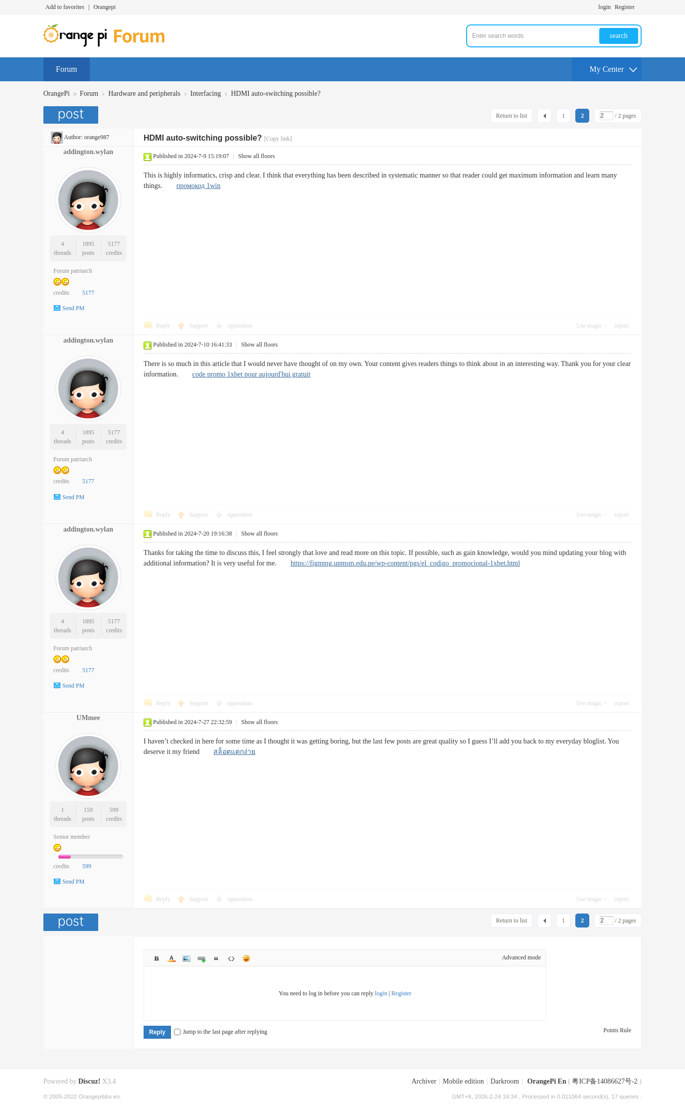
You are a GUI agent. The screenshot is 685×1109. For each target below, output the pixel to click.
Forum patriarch (72, 270)
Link (201, 958)
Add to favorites (64, 6)
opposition (240, 325)
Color (171, 958)
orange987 (97, 137)
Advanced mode (521, 957)
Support (199, 325)
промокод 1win (198, 185)
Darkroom (505, 1081)
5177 (114, 243)
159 (88, 809)
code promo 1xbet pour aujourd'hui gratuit (251, 374)
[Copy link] (278, 138)
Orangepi (104, 6)
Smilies (246, 958)
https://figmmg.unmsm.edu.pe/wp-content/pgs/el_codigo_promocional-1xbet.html (405, 563)
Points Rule (617, 1030)
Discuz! (89, 1081)
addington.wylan (88, 152)
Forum (66, 69)
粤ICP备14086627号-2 (604, 1081)
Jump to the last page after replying (220, 1031)
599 (114, 809)
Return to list (511, 115)
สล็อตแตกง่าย (234, 751)
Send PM (73, 308)
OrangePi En (546, 1081)
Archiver (423, 1081)
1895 (88, 243)
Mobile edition (463, 1081)
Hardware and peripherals (144, 93)
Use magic (589, 325)
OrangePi (56, 93)
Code (231, 958)
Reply (163, 325)
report (621, 325)
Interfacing (205, 93)
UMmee (88, 718)
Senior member (71, 836)
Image (186, 958)
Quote (216, 958)
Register (625, 6)
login (604, 6)
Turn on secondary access (639, 6)
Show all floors (256, 156)
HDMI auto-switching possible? (276, 93)
